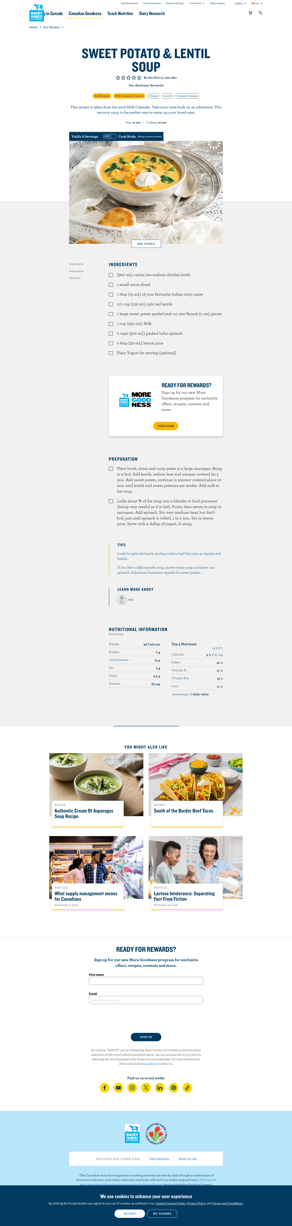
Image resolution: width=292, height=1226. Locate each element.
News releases (217, 3)
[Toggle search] (261, 13)
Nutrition (75, 278)
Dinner (153, 95)
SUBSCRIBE (165, 426)
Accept (130, 1213)
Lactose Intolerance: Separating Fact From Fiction (184, 896)
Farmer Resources (152, 3)
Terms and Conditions (228, 1203)
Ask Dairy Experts (129, 3)
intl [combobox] (257, 3)
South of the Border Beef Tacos (183, 811)
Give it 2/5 (123, 78)
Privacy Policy (196, 1203)
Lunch (168, 95)
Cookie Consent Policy (171, 1203)
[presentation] (146, 1018)
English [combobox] (239, 3)
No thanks (162, 1213)
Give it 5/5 (139, 78)
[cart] (251, 13)
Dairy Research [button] (184, 13)
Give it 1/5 (118, 78)
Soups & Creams (187, 95)
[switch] (132, 136)
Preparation (76, 271)
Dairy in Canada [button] (68, 13)
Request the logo (175, 3)
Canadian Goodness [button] (107, 13)
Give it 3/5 (128, 78)
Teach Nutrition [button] (148, 13)
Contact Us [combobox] (195, 3)
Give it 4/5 (133, 78)
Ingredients (76, 263)
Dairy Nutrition (159, 1159)
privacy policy (146, 1064)
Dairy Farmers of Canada (36, 12)
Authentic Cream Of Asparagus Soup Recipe (84, 813)
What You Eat (187, 1159)
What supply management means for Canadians (86, 896)
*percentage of (190, 694)
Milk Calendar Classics (129, 95)
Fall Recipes (101, 95)
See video (146, 243)
